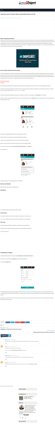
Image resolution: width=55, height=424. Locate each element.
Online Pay (14, 17)
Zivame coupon (8, 352)
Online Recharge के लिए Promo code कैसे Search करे (29, 394)
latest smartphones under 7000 (17, 346)
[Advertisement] (27, 29)
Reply (6, 339)
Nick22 (6, 343)
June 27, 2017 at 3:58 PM (12, 359)
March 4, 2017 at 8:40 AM (12, 336)
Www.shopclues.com (18, 90)
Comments (19, 17)
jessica (6, 336)
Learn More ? (21, 411)
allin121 (6, 359)
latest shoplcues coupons (33, 360)
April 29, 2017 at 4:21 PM (11, 343)
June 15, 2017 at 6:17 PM (14, 352)
